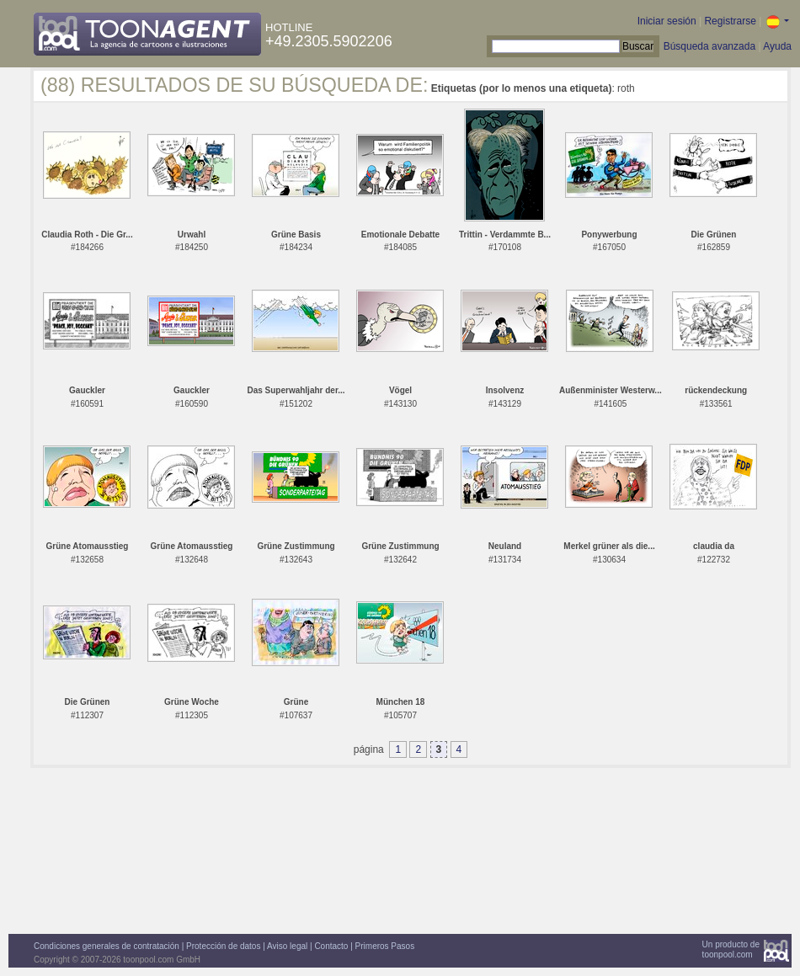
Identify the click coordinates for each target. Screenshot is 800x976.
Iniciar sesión (666, 21)
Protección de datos (223, 946)
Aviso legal (287, 946)
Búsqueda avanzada (709, 46)
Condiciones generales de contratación (106, 946)
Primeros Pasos (385, 946)
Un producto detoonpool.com (731, 949)
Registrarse (729, 21)
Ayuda (777, 46)
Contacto (331, 946)
